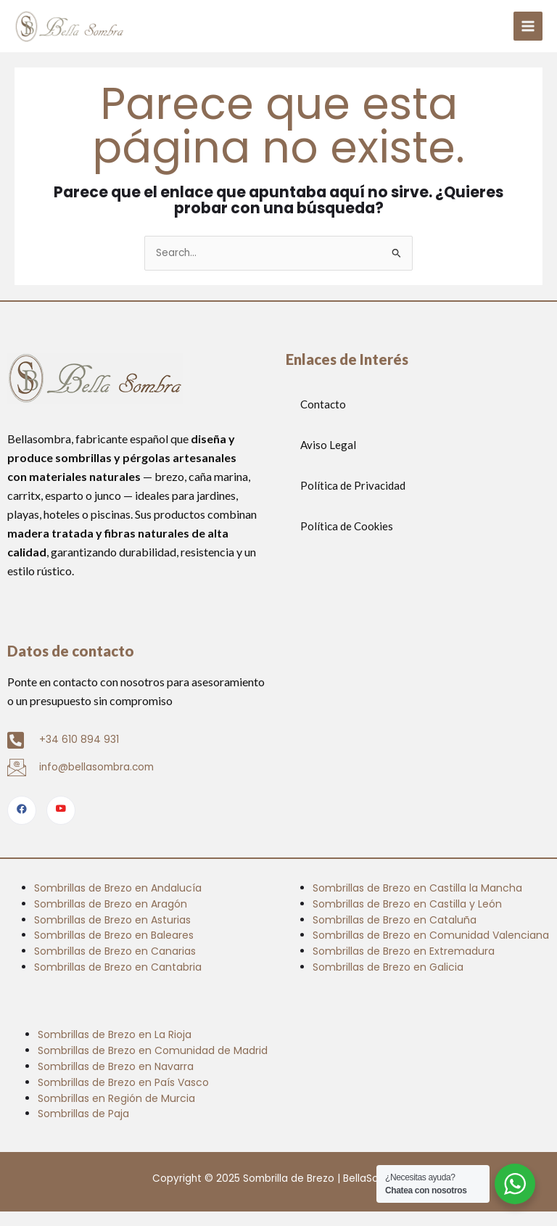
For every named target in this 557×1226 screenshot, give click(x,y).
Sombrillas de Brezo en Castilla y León (407, 904)
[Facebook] (21, 810)
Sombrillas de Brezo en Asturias (112, 920)
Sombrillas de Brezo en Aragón (110, 904)
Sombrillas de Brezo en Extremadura (404, 951)
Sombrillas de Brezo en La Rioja (114, 1034)
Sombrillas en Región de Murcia (116, 1098)
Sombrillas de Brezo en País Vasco (123, 1082)
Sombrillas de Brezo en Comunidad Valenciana (431, 935)
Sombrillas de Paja (83, 1113)
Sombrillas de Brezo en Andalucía (118, 888)
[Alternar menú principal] (528, 26)
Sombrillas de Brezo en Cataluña (394, 920)
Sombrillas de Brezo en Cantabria (118, 967)
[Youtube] (60, 810)
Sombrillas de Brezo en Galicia (388, 967)
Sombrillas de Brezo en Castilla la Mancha (417, 888)
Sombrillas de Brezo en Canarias (115, 951)
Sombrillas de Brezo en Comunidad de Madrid (153, 1050)
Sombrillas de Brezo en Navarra (116, 1066)
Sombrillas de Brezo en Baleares (114, 935)
